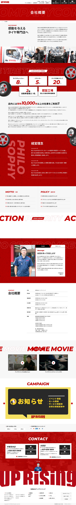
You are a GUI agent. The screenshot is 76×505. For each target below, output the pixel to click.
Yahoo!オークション (67, 493)
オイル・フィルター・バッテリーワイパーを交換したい (9, 498)
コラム (49, 1)
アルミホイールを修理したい (20, 496)
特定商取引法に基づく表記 (59, 504)
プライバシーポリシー (67, 504)
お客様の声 (35, 2)
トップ (2, 21)
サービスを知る (28, 2)
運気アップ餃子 (67, 496)
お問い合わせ (51, 498)
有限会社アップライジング (38, 489)
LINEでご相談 (30, 447)
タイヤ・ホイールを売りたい (8, 496)
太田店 (42, 445)
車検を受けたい (7, 500)
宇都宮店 (29, 494)
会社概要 (42, 1)
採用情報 (39, 1)
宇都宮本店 (11, 447)
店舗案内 (48, 2)
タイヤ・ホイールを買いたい (8, 494)
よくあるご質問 (41, 2)
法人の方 (17, 497)
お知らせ (46, 1)
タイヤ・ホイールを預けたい (20, 494)
